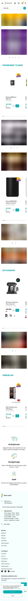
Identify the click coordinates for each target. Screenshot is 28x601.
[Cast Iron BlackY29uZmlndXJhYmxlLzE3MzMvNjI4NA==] (6, 315)
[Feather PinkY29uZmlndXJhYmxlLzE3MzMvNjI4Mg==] (10, 315)
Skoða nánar (17, 588)
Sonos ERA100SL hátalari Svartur (11, 202)
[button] (12, 591)
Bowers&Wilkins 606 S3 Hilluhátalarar (11, 99)
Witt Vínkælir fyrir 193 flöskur (11, 408)
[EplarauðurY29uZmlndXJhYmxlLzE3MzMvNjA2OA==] (26, 316)
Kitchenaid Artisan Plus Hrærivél (12, 303)
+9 (14, 316)
